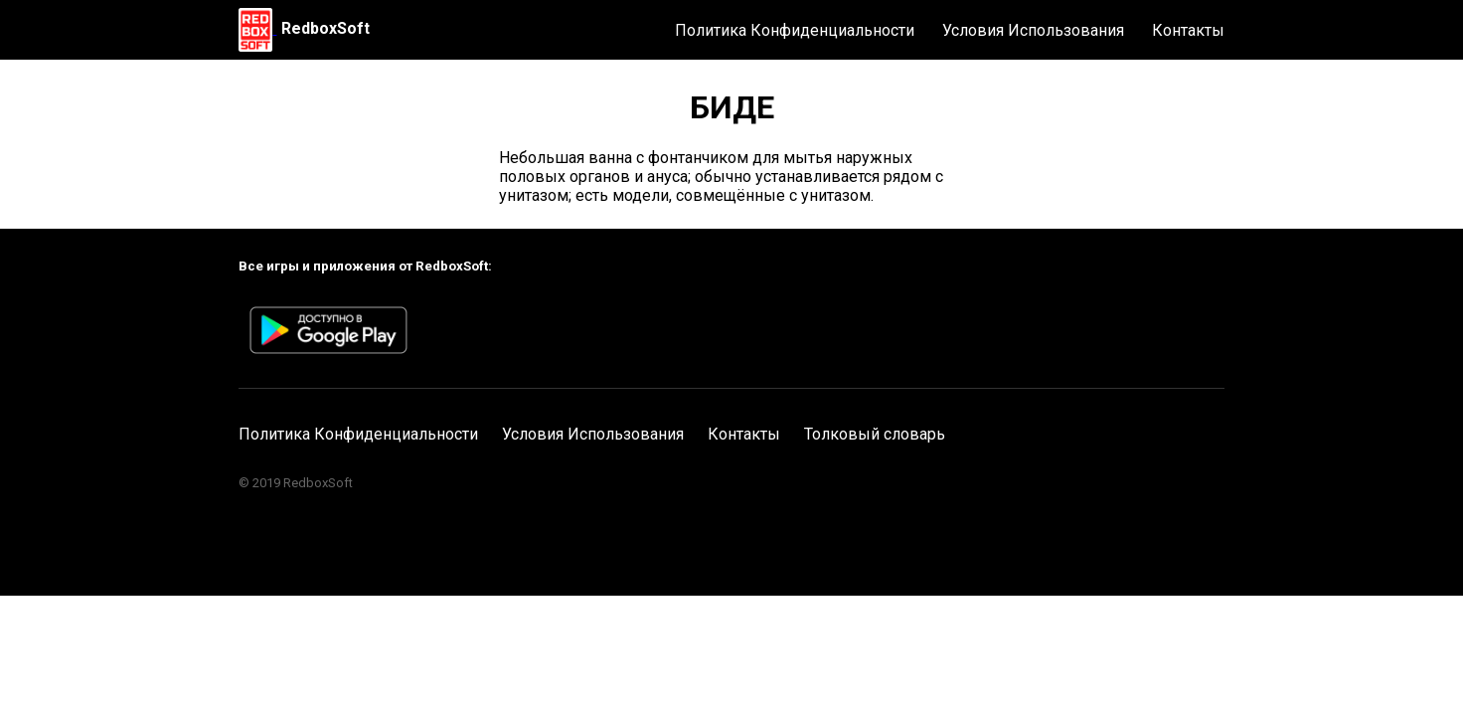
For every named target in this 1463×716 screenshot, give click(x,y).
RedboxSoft (325, 28)
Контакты (1188, 30)
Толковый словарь (874, 434)
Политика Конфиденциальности (794, 30)
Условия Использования (1033, 30)
